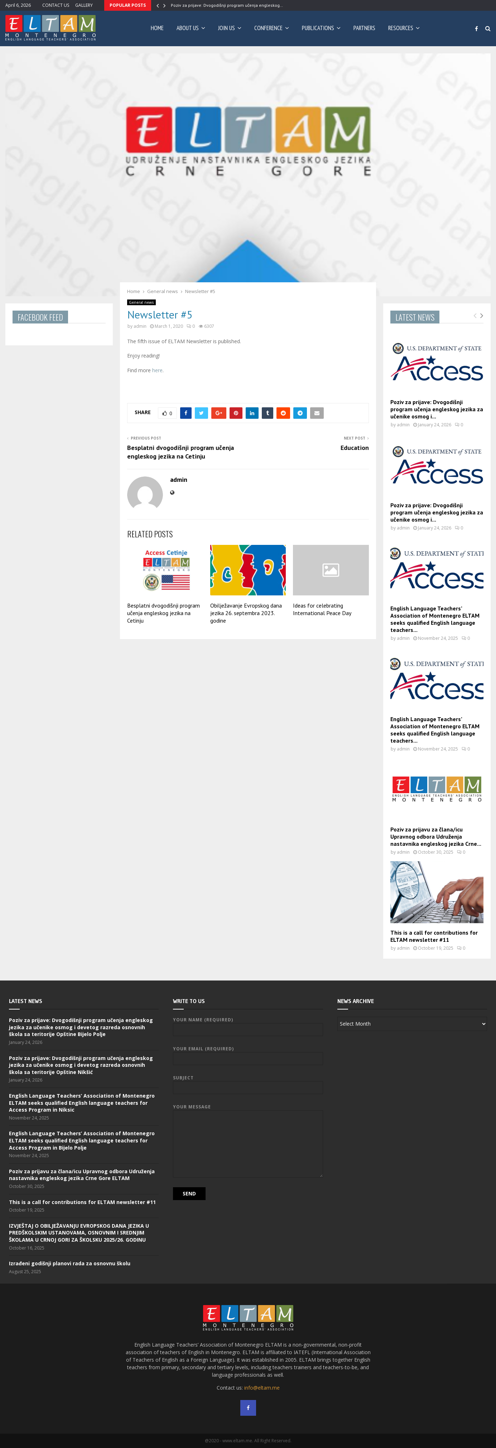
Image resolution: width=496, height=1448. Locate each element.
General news (141, 302)
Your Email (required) (248, 1054)
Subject (248, 1083)
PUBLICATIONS (318, 28)
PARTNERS (364, 28)
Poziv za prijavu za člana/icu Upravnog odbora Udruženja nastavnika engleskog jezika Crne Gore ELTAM (82, 1175)
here (157, 370)
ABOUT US (188, 28)
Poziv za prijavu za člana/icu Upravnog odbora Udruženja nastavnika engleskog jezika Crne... (435, 836)
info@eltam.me (262, 1387)
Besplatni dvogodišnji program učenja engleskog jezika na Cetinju (180, 451)
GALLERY (84, 5)
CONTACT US (55, 5)
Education (355, 447)
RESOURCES (400, 28)
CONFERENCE (268, 28)
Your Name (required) (248, 1025)
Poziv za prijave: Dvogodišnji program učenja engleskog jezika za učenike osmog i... (436, 409)
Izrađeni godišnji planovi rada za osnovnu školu (69, 1263)
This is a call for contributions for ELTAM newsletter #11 (434, 936)
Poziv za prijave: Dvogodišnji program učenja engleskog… (227, 5)
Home (157, 28)
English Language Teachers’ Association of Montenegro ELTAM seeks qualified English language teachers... (435, 619)
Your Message (248, 1110)
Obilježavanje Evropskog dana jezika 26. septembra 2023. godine (246, 613)
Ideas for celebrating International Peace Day (322, 609)
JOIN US (226, 28)
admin (140, 326)
